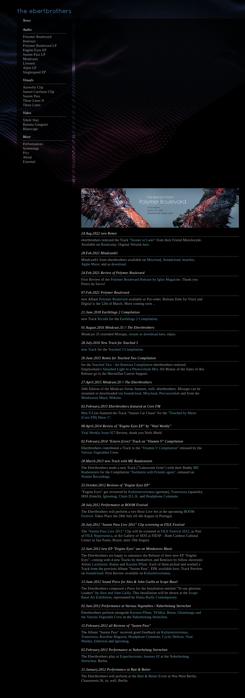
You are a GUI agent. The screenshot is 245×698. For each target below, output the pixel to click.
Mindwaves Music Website (101, 398)
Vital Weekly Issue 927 (98, 433)
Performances (33, 144)
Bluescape (30, 129)
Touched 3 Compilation (125, 349)
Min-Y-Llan (90, 413)
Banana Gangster (35, 124)
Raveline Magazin (113, 637)
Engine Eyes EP (35, 50)
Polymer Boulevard (113, 299)
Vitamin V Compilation (160, 448)
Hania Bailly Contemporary (156, 597)
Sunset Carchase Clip (38, 92)
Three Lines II (33, 100)
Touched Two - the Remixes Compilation (122, 365)
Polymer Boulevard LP (40, 46)
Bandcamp (108, 244)
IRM (84, 496)
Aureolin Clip (33, 87)
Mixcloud (154, 260)
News (27, 20)
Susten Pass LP (34, 54)
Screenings (31, 148)
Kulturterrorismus (141, 492)
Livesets (29, 63)
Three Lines (32, 105)
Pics (26, 153)
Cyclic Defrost (173, 637)
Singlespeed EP (34, 72)
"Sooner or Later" (143, 240)
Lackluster (100, 564)
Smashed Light (114, 369)
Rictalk (103, 319)
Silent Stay (31, 120)
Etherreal (101, 641)
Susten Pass (31, 96)
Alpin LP (29, 68)
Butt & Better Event (152, 676)
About (27, 157)
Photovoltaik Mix (145, 369)
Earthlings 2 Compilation (138, 319)
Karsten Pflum (136, 564)
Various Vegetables (95, 452)
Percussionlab (169, 393)
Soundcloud (171, 260)
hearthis (188, 260)
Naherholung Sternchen (149, 617)
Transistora (179, 492)
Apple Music (90, 264)
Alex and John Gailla (115, 593)
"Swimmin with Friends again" (153, 472)
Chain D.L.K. (129, 496)
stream (134, 334)
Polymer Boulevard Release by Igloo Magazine (145, 279)
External (29, 162)
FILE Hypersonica (98, 536)
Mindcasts (30, 59)
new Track (89, 349)
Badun (114, 564)
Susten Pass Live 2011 (105, 531)
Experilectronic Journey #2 (140, 656)
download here (154, 334)
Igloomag (110, 496)
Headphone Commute (162, 496)
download (119, 264)
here (146, 244)
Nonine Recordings (95, 476)
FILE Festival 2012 (175, 531)
